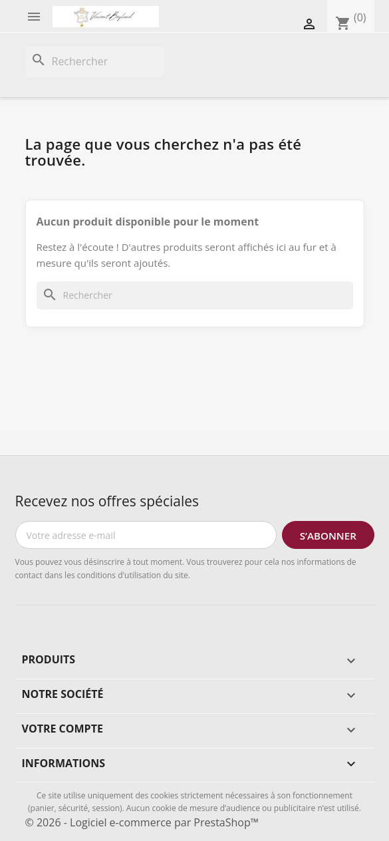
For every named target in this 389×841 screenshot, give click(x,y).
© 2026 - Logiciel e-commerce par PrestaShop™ (142, 822)
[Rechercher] (94, 62)
